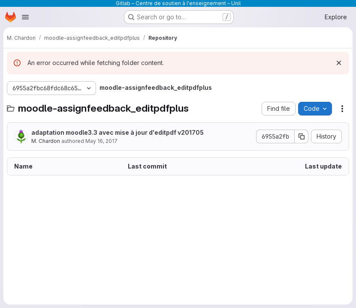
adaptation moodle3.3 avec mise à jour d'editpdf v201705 (117, 132)
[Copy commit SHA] (301, 136)
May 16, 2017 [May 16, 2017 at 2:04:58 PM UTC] (101, 141)
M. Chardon (45, 141)
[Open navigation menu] (25, 17)
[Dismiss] (339, 63)
